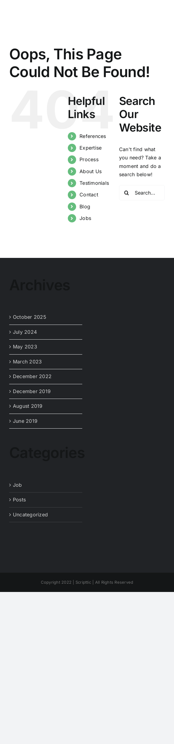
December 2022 (32, 376)
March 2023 (27, 362)
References (92, 136)
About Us (90, 171)
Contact (88, 195)
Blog (84, 206)
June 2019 (25, 421)
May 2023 (25, 347)
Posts (19, 500)
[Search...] (142, 192)
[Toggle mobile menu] (161, 10)
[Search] (126, 192)
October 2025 (29, 317)
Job (17, 485)
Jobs (85, 218)
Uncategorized (30, 514)
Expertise (90, 148)
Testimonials (94, 183)
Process (89, 159)
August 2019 (28, 406)
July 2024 (25, 332)
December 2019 (32, 391)
